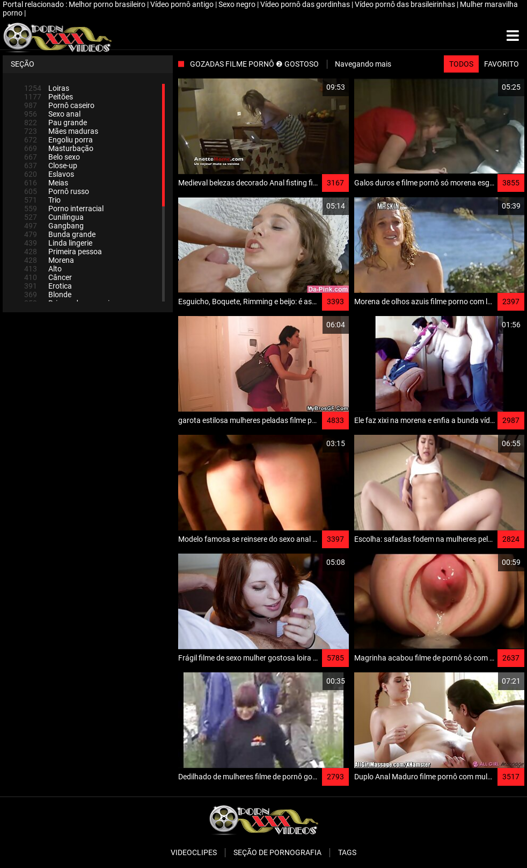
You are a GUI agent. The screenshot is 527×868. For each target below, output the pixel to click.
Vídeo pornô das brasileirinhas (406, 4)
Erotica (48, 286)
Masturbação (58, 148)
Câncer (48, 277)
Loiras (46, 88)
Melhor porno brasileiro (108, 4)
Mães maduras (61, 131)
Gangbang (54, 225)
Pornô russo (56, 191)
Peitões (48, 96)
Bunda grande (60, 234)
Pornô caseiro (59, 105)
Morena (49, 260)
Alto (43, 268)
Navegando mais (363, 64)
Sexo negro (237, 4)
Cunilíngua (54, 217)
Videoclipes (194, 852)
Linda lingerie (58, 243)
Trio (42, 200)
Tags (347, 852)
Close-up (50, 165)
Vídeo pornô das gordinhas (306, 4)
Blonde (47, 294)
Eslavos (49, 174)
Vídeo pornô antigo (182, 4)
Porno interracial (64, 208)
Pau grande (55, 122)
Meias (46, 182)
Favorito (501, 64)
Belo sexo (52, 157)
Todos (461, 64)
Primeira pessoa (63, 251)
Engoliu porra (58, 139)
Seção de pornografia (277, 852)
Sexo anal (52, 114)
